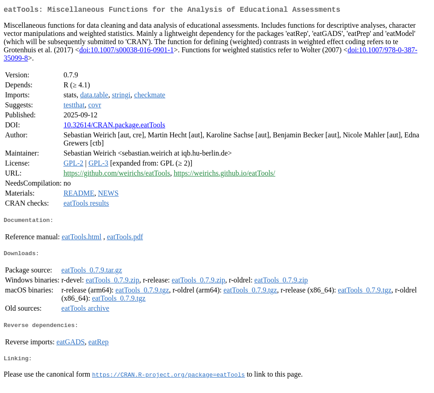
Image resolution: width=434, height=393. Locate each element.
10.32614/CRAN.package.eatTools (114, 127)
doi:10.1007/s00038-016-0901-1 (126, 51)
